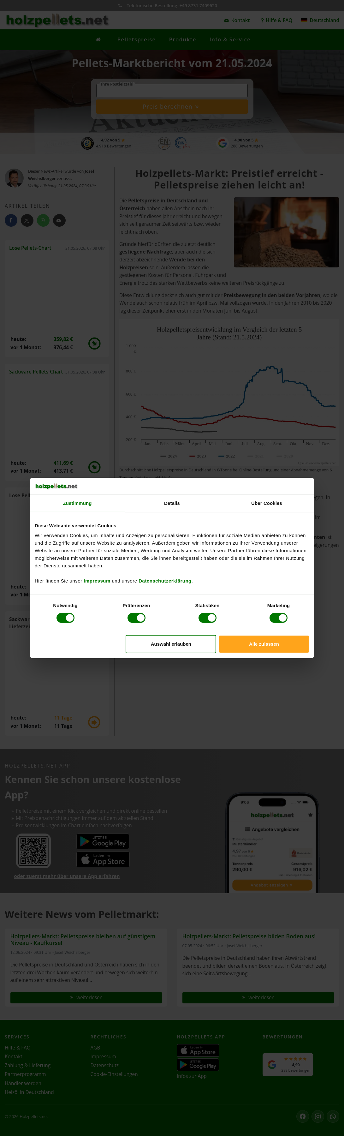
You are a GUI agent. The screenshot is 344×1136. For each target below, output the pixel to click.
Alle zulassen (264, 644)
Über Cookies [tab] (266, 502)
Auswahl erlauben (171, 644)
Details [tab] (172, 502)
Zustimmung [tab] (77, 502)
